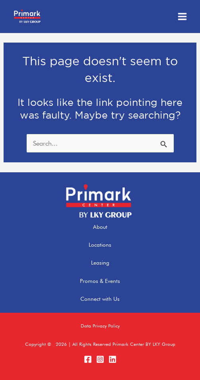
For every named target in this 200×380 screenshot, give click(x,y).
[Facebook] (88, 359)
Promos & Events (100, 281)
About (100, 227)
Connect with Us (100, 299)
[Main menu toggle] (182, 17)
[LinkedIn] (113, 359)
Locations (100, 245)
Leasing (100, 262)
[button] (100, 326)
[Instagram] (100, 359)
